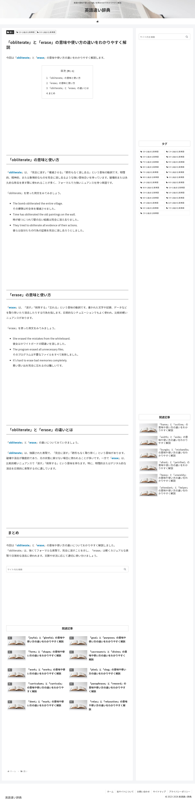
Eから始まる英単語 (25, 32)
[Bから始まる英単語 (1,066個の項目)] (151, 167)
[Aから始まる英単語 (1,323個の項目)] (177, 156)
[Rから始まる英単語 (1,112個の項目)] (177, 162)
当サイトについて (125, 791)
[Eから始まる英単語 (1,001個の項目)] (177, 167)
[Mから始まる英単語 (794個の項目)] (152, 177)
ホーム (110, 791)
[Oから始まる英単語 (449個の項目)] (151, 192)
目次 (63, 71)
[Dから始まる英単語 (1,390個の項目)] (151, 156)
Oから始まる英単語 (46, 32)
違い (10, 32)
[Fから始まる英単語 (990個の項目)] (151, 172)
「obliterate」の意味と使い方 (64, 77)
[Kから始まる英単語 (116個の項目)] (151, 208)
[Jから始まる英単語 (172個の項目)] (151, 203)
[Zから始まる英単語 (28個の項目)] (164, 213)
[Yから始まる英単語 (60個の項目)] (177, 208)
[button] (125, 569)
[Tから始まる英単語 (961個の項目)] (177, 172)
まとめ (51, 93)
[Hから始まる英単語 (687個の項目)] (177, 182)
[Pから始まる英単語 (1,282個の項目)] (151, 162)
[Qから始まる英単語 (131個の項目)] (177, 203)
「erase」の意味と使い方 (61, 83)
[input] (67, 569)
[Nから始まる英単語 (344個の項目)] (151, 197)
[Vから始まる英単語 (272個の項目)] (177, 197)
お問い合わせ (143, 791)
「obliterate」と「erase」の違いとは (68, 88)
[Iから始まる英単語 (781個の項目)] (177, 177)
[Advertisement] (67, 124)
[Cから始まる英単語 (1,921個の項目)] (177, 151)
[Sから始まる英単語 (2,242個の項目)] (151, 151)
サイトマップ (159, 791)
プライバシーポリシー (179, 791)
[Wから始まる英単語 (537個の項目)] (151, 187)
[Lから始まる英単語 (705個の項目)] (151, 182)
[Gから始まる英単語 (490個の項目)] (177, 187)
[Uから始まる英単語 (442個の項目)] (177, 192)
